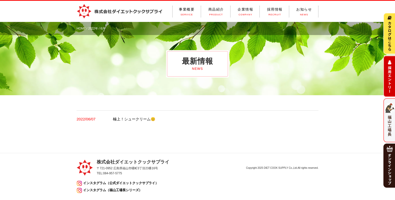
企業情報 (245, 11)
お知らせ (304, 11)
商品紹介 (216, 11)
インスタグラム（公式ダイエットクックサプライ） (120, 183)
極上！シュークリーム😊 (134, 119)
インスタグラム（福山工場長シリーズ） (112, 190)
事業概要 (186, 11)
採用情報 (275, 11)
